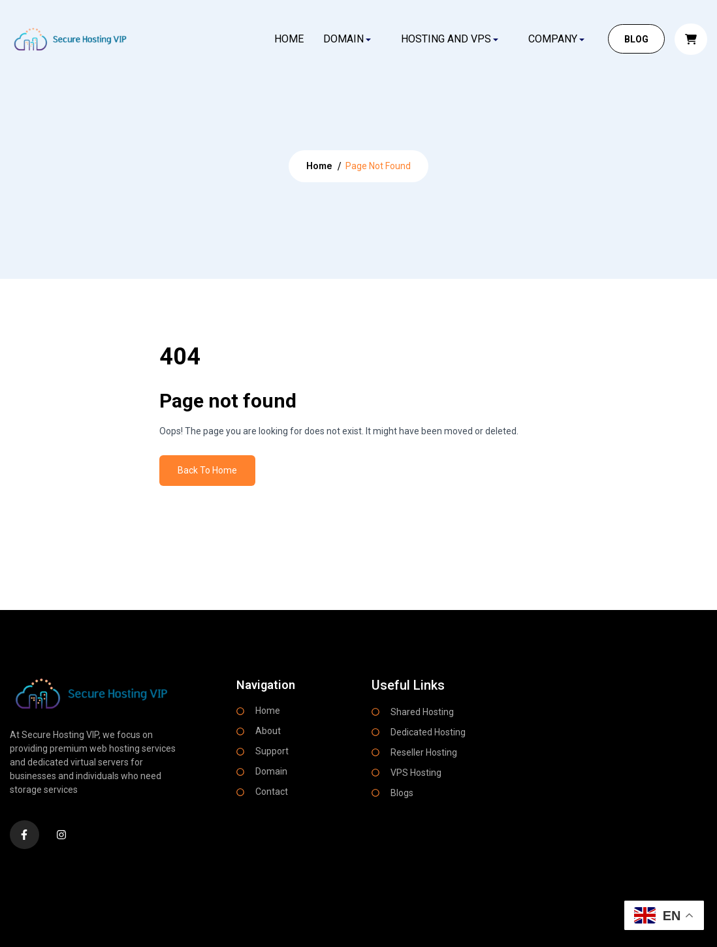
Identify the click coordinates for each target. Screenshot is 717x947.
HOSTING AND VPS (446, 39)
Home (288, 39)
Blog (636, 39)
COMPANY (552, 39)
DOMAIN (343, 39)
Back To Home (207, 470)
